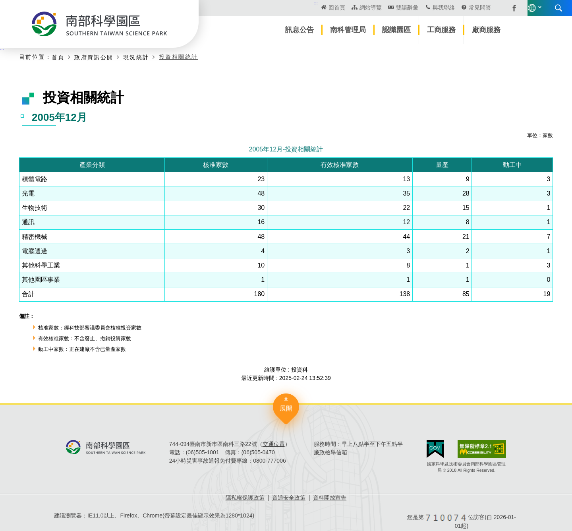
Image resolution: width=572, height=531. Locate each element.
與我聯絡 (379, 7)
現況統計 (136, 57)
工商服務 (441, 30)
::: (251, 2)
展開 (286, 408)
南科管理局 (348, 30)
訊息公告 (299, 30)
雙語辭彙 (342, 7)
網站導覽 (306, 7)
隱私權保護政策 (245, 497)
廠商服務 (486, 30)
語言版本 (472, 8)
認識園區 (396, 30)
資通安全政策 (288, 497)
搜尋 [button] (498, 8)
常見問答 (415, 7)
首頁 (58, 57)
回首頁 (272, 7)
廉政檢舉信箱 (330, 452)
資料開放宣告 (329, 497)
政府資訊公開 (93, 57)
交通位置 (274, 444)
